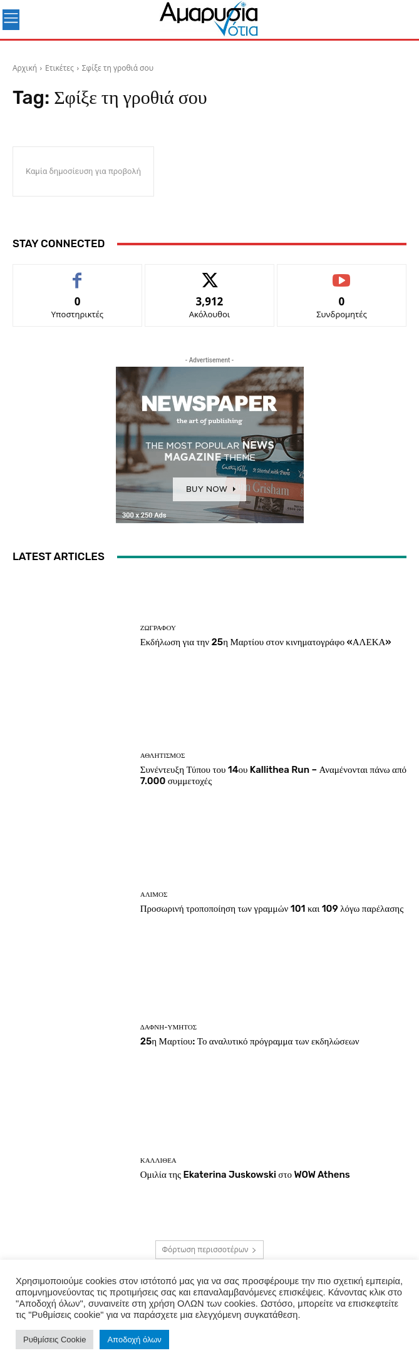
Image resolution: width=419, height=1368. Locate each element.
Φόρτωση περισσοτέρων (209, 1249)
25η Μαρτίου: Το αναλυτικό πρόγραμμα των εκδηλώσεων (250, 1041)
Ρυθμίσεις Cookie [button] (54, 1339)
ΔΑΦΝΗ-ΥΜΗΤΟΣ (168, 1027)
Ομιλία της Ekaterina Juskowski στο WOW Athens (245, 1174)
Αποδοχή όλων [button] (134, 1339)
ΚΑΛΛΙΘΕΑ (158, 1160)
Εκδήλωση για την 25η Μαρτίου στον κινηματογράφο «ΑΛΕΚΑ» (265, 642)
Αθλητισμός (162, 755)
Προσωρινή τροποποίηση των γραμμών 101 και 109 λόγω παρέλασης (271, 908)
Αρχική (25, 68)
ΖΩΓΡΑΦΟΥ (158, 628)
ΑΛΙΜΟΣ (154, 894)
